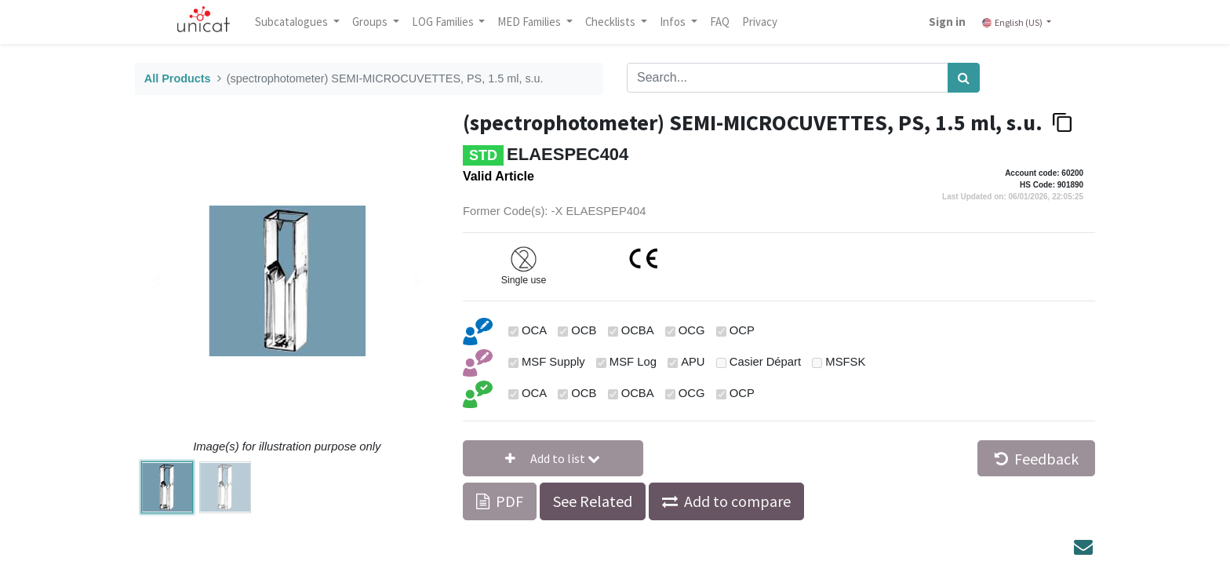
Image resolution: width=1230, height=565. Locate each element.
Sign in (942, 21)
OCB (583, 330)
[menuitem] (724, 22)
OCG (692, 330)
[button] (553, 458)
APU (692, 361)
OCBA (637, 330)
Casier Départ (765, 361)
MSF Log (633, 361)
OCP (742, 330)
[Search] (964, 78)
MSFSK (845, 361)
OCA (534, 330)
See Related (592, 501)
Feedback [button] (1037, 458)
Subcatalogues (297, 21)
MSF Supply (553, 361)
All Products (177, 78)
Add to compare (737, 501)
